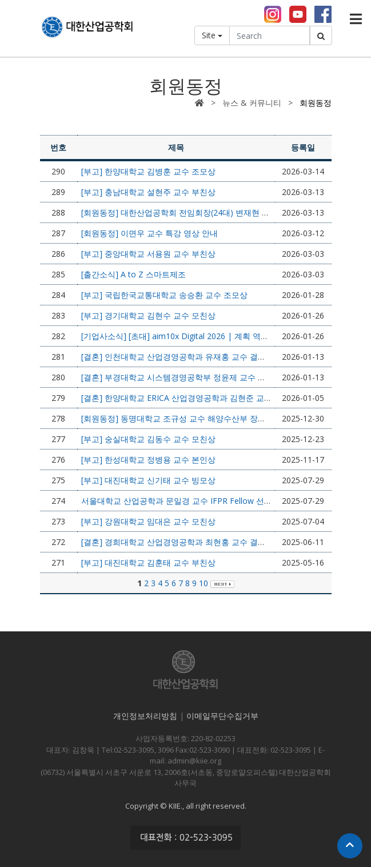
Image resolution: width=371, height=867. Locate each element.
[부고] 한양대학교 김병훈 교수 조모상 (148, 171)
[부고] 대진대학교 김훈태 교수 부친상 (148, 562)
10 (203, 583)
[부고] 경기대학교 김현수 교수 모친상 (148, 315)
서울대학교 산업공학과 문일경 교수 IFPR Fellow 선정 (176, 500)
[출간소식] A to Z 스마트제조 (133, 274)
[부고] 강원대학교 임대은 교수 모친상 (148, 521)
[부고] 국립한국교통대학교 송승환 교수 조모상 (164, 294)
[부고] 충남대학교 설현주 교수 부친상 (148, 191)
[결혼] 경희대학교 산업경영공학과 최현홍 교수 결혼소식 (181, 541)
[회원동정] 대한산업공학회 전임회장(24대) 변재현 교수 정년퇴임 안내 (205, 212)
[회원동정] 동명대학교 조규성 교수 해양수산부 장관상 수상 (186, 418)
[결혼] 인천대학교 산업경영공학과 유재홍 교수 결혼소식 (181, 356)
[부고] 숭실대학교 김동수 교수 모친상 (148, 439)
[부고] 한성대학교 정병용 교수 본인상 (148, 459)
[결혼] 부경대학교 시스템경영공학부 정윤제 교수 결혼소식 (185, 377)
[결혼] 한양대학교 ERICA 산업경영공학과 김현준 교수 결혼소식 (193, 397)
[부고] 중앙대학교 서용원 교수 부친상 (148, 253)
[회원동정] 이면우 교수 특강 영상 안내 (149, 233)
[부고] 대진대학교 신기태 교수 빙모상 (148, 480)
